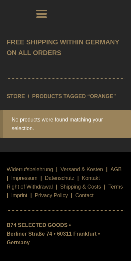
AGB (116, 169)
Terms (115, 187)
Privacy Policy (51, 195)
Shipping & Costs (80, 187)
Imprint (19, 195)
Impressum (24, 178)
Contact (84, 195)
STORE (16, 96)
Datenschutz (59, 178)
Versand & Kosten (82, 169)
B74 (16, 13)
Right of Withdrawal (30, 187)
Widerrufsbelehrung (30, 169)
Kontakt (91, 178)
